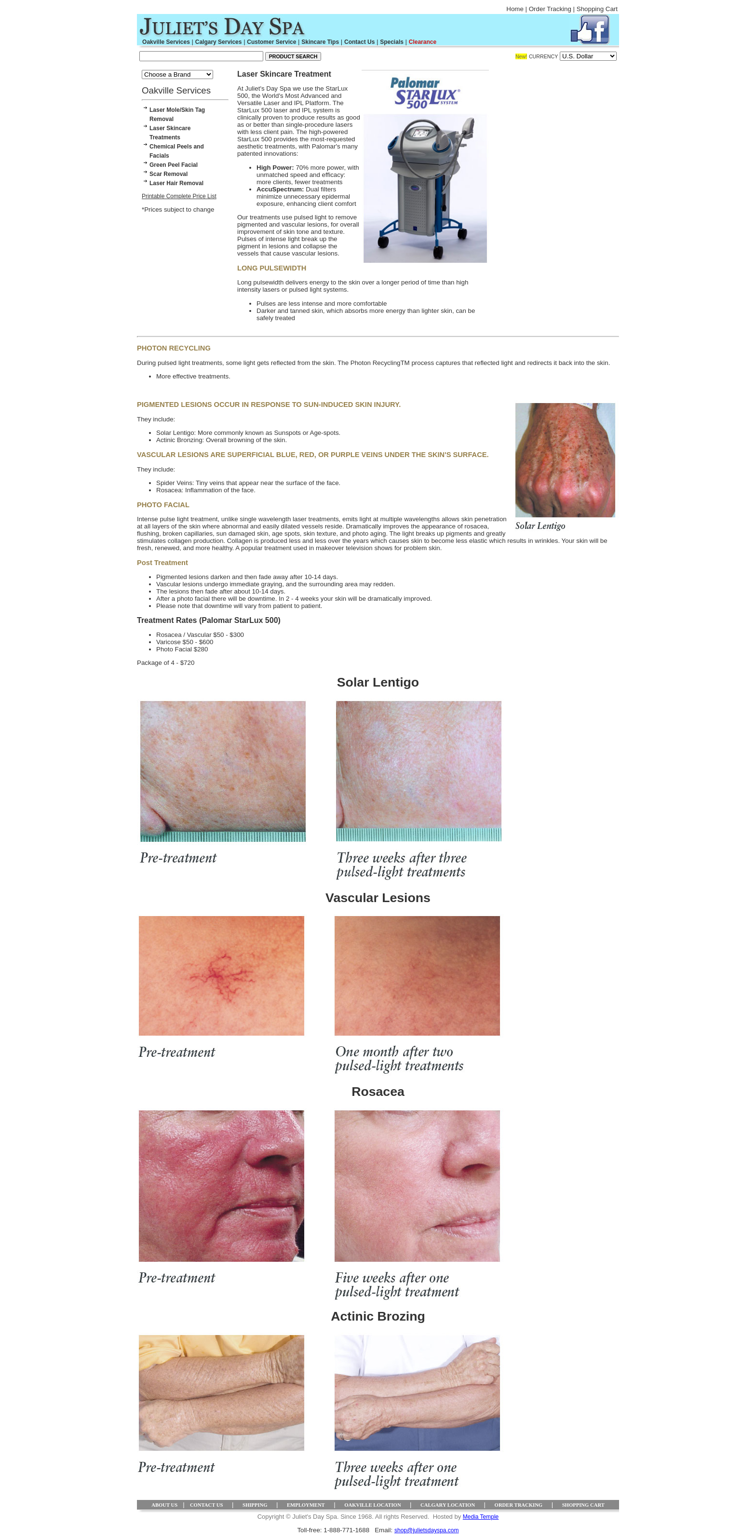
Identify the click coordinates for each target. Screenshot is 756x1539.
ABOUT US (164, 1505)
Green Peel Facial (173, 165)
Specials (392, 42)
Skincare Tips (320, 42)
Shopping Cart (597, 9)
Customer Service (271, 42)
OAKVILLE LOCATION (372, 1505)
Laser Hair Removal (176, 183)
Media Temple (481, 1516)
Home (515, 9)
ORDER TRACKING (519, 1505)
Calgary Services (218, 42)
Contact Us (359, 42)
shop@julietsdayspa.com (426, 1530)
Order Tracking (550, 9)
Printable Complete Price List (179, 196)
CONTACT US (206, 1505)
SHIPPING (255, 1505)
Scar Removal (168, 174)
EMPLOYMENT (306, 1505)
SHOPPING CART (583, 1505)
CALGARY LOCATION (447, 1505)
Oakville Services (166, 42)
